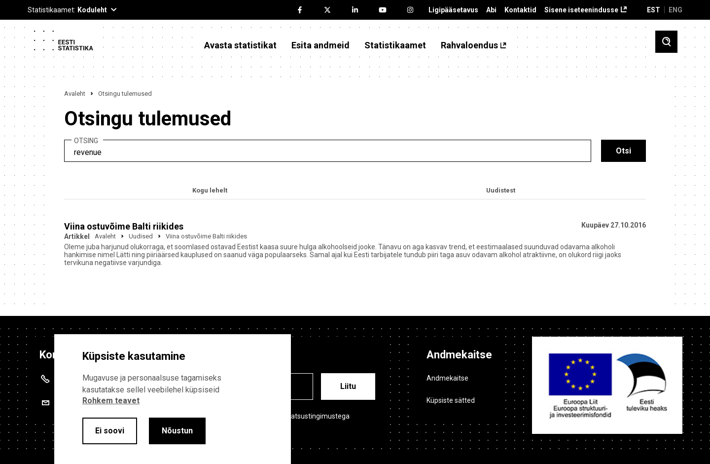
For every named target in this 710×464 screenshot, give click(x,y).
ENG (675, 10)
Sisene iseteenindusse (581, 10)
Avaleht (74, 93)
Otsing (86, 141)
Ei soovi (109, 430)
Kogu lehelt (209, 190)
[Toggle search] (666, 42)
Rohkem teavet (111, 400)
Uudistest (500, 190)
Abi (491, 10)
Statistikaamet (395, 45)
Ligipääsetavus (453, 10)
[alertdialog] (172, 399)
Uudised (141, 236)
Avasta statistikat (240, 45)
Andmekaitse (447, 378)
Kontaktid (520, 10)
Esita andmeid (320, 45)
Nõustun (177, 430)
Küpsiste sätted (450, 400)
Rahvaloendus (469, 45)
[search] (327, 151)
